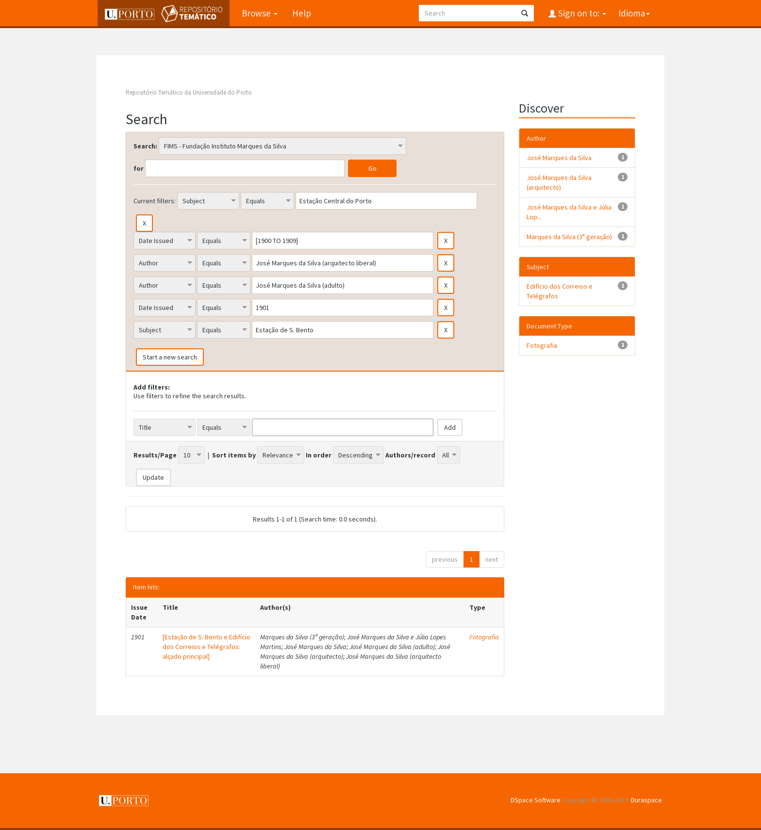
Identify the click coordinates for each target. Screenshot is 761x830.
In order (318, 455)
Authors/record (410, 455)
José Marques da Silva (559, 157)
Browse (258, 13)
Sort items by (234, 455)
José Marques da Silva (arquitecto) (559, 182)
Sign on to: (581, 13)
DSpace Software (536, 800)
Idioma (634, 13)
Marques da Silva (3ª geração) (569, 236)
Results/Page (155, 455)
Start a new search (170, 357)
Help (300, 13)
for (138, 168)
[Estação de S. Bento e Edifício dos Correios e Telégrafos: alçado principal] (206, 647)
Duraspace (646, 800)
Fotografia (484, 637)
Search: (145, 146)
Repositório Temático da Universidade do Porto (189, 92)
